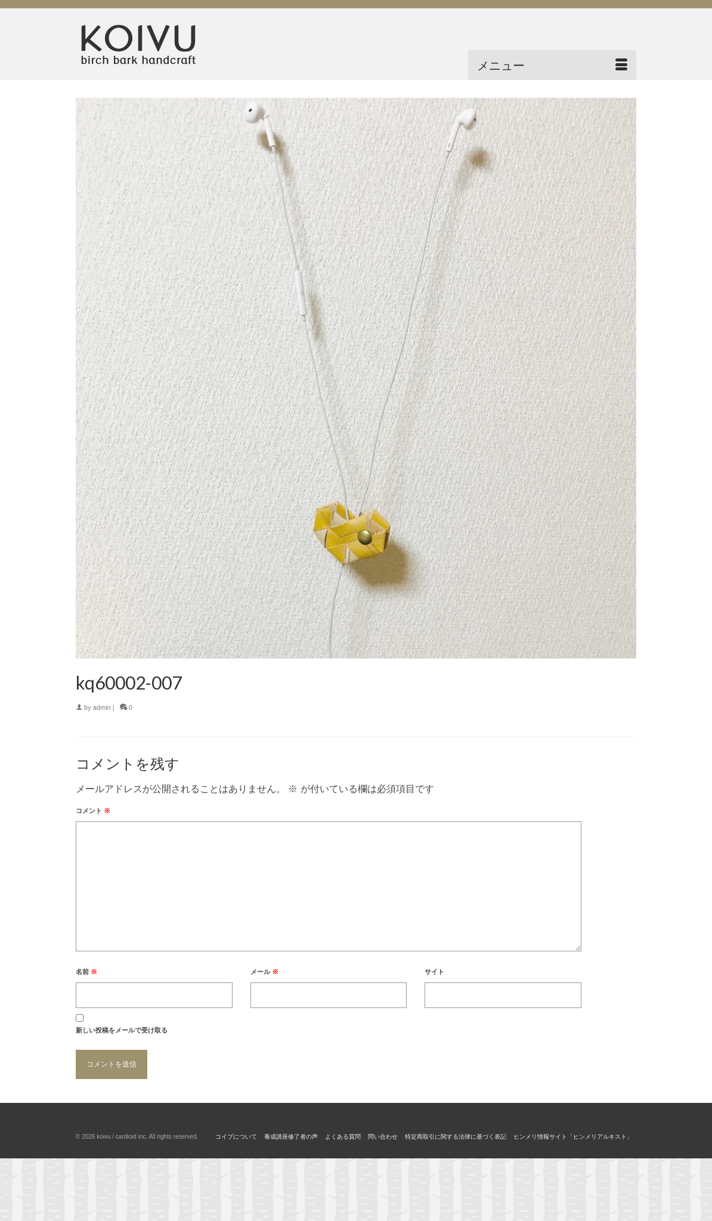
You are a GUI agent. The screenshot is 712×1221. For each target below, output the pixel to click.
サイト (434, 971)
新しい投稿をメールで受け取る (122, 1030)
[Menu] (552, 65)
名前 (86, 971)
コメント (93, 810)
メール (264, 971)
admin (102, 707)
